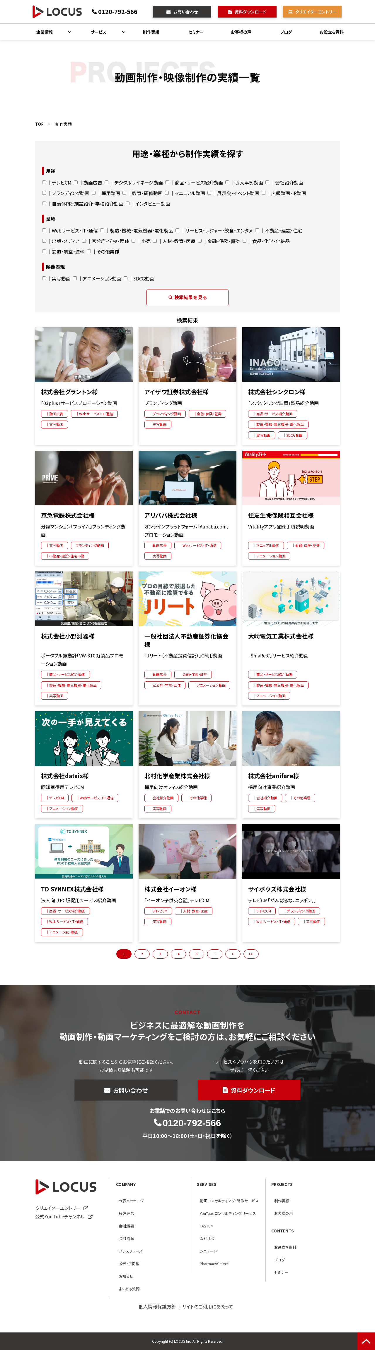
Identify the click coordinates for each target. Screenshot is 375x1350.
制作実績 (151, 32)
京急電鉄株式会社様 (68, 515)
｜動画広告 (88, 182)
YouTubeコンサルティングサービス (228, 1213)
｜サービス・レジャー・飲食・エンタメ (214, 230)
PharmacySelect (214, 1263)
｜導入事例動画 (244, 182)
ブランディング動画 (90, 545)
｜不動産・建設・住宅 (278, 230)
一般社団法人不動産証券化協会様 (186, 640)
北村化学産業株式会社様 (177, 776)
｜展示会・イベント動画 (233, 193)
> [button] (233, 954)
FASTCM (207, 1226)
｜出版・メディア (61, 240)
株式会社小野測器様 (68, 636)
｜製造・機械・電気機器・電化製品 (136, 230)
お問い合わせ (185, 12)
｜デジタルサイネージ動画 (134, 182)
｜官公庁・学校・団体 (105, 240)
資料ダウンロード (250, 12)
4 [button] (178, 954)
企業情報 (44, 32)
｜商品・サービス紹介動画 (194, 182)
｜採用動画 (106, 193)
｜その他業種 (103, 251)
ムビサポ (207, 1238)
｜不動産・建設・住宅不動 (65, 555)
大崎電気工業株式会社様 (281, 636)
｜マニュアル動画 (185, 193)
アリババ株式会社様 (170, 515)
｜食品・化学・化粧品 (266, 240)
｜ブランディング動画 (65, 193)
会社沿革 (126, 1238)
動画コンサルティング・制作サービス (229, 1200)
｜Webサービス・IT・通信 (70, 230)
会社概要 (126, 1226)
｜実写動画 (56, 278)
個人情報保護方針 (157, 1306)
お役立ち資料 (332, 32)
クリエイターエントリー (316, 12)
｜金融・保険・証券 (219, 240)
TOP (39, 124)
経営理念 (126, 1213)
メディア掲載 (129, 1263)
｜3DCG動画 (139, 278)
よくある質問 (129, 1289)
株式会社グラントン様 (69, 392)
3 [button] (160, 954)
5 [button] (196, 954)
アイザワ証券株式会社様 (176, 392)
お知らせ (126, 1276)
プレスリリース (131, 1251)
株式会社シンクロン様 (277, 392)
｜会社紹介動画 (284, 182)
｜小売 (141, 240)
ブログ (286, 32)
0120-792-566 (117, 11)
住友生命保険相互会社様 (281, 515)
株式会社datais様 (65, 776)
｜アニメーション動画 (97, 278)
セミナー (196, 32)
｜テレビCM (56, 182)
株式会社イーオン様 (170, 889)
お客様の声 (241, 32)
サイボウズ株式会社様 (277, 889)
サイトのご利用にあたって (207, 1306)
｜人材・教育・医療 (174, 240)
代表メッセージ (131, 1200)
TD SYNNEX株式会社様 (72, 889)
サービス (98, 32)
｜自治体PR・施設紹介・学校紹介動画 (82, 203)
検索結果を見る (187, 297)
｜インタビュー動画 (148, 203)
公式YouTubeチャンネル (60, 1216)
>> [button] (251, 954)
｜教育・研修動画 (142, 193)
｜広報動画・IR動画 (284, 193)
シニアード (208, 1251)
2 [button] (142, 954)
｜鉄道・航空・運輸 (63, 251)
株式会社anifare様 (273, 776)
